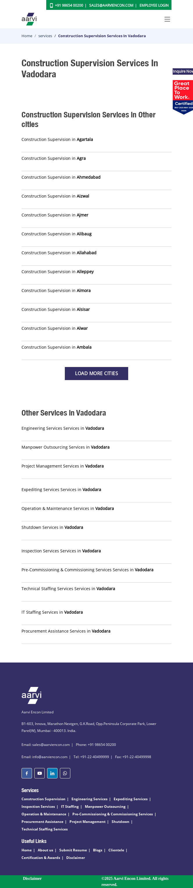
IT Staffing (70, 806)
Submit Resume (73, 850)
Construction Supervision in (57, 139)
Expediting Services (131, 798)
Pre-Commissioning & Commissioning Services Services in (87, 569)
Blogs (97, 850)
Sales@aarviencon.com (111, 5)
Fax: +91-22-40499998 (133, 756)
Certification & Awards (41, 857)
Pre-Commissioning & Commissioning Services (112, 814)
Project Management (87, 821)
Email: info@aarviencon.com (44, 756)
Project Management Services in (63, 466)
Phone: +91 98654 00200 (96, 744)
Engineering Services (90, 798)
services (45, 35)
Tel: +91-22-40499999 (91, 756)
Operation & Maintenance (44, 814)
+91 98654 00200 (69, 5)
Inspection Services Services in (61, 551)
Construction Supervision (43, 798)
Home (27, 35)
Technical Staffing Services (45, 829)
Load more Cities (96, 373)
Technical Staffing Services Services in (68, 588)
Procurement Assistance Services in (66, 631)
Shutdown (120, 821)
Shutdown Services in (52, 527)
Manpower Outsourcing (105, 806)
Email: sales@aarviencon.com (46, 744)
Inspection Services (38, 806)
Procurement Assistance (42, 821)
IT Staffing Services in (52, 612)
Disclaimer (75, 857)
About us (45, 850)
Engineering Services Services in (63, 428)
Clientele (116, 850)
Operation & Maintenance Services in (68, 508)
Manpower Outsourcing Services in (66, 447)
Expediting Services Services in (61, 489)
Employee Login (154, 5)
